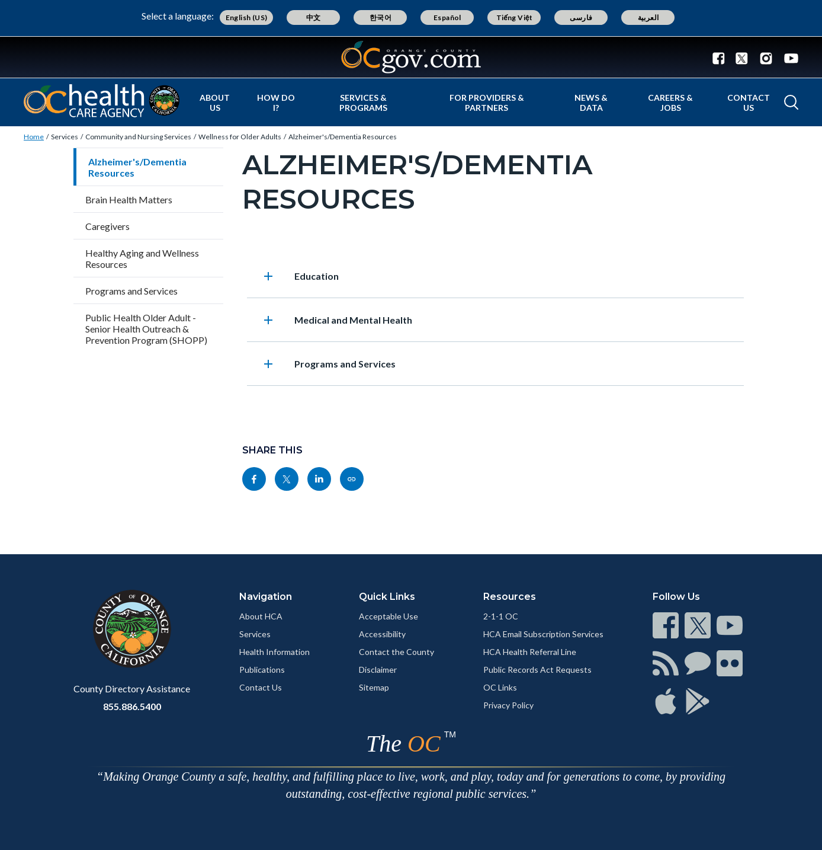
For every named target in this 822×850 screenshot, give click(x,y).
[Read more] (411, 57)
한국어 (380, 17)
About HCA (260, 616)
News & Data (591, 102)
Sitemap (374, 687)
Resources (509, 596)
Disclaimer (378, 669)
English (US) (247, 17)
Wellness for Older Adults (239, 136)
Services (64, 136)
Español (447, 17)
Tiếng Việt (514, 17)
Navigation (265, 596)
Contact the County (396, 652)
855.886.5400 (132, 706)
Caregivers (107, 226)
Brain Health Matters (128, 199)
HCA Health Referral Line (529, 652)
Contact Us (748, 102)
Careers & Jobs (670, 102)
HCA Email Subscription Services (543, 634)
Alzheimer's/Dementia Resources (342, 136)
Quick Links (387, 596)
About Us (215, 102)
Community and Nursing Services (138, 136)
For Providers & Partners (486, 102)
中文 (313, 17)
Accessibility (382, 634)
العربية (648, 17)
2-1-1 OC (500, 616)
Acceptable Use (388, 616)
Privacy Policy (508, 705)
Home (34, 136)
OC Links (500, 687)
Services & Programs (363, 102)
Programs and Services (131, 290)
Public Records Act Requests (537, 669)
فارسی (581, 17)
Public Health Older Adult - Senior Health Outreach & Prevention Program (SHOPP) (146, 329)
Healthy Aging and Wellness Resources (142, 258)
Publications (262, 669)
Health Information (274, 652)
